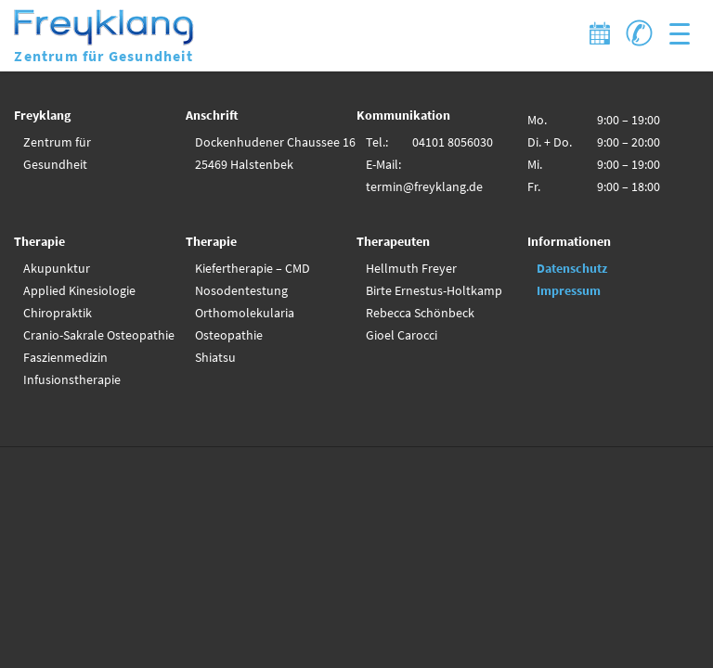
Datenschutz (572, 268)
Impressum (569, 290)
